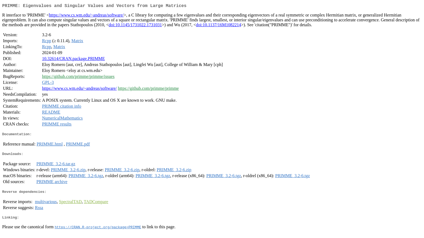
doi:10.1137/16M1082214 (218, 26)
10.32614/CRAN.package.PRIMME (73, 59)
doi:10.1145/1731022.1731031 (135, 26)
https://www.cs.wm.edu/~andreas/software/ (86, 16)
